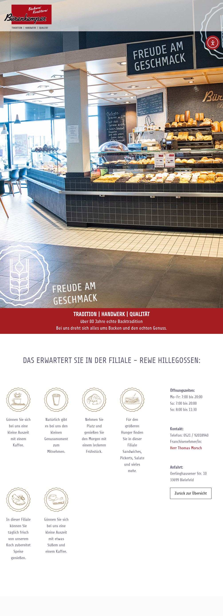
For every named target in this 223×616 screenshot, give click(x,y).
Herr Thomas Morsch (186, 448)
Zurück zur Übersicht (191, 493)
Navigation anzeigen (214, 10)
